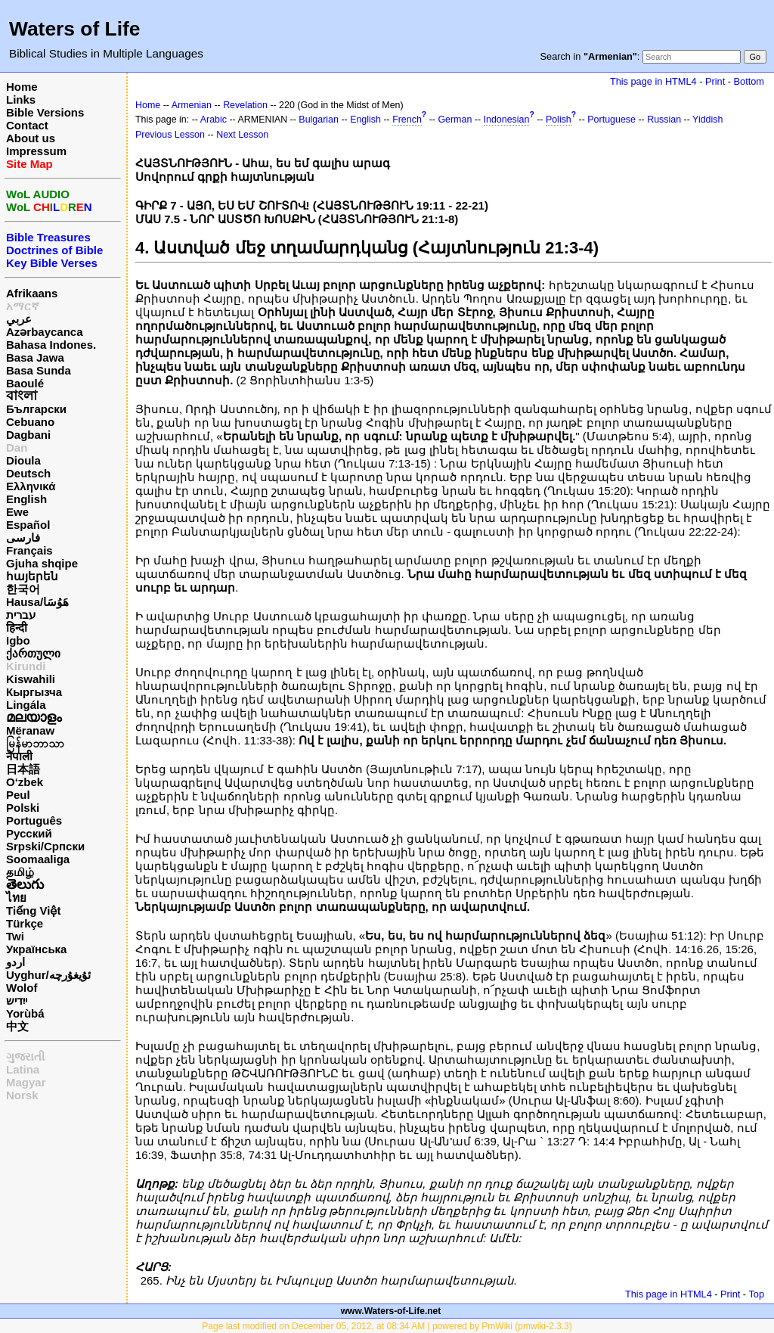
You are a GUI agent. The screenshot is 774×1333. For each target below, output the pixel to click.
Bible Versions (45, 112)
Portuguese (611, 119)
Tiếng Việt (33, 910)
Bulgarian (319, 119)
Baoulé (25, 383)
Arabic (213, 119)
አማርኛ (22, 306)
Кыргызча (34, 691)
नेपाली (19, 756)
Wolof (21, 987)
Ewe (17, 511)
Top (756, 1294)
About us (30, 138)
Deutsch (28, 473)
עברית (21, 614)
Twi (15, 936)
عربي (19, 318)
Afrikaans (31, 293)
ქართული (33, 653)
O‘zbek (24, 781)
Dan (16, 447)
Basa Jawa (35, 357)
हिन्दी (16, 627)
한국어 (23, 589)
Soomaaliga (38, 859)
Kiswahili (30, 679)
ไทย (16, 897)
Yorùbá (25, 1013)
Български (36, 408)
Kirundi (26, 666)
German (455, 119)
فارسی (23, 537)
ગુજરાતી (25, 1056)
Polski (22, 807)
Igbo (18, 640)
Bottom (749, 81)
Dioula (23, 460)
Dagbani (28, 434)
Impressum (36, 150)
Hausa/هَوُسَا (37, 601)
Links (21, 99)
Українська (36, 949)
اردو (15, 961)
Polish (558, 119)
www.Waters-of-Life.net (391, 1311)
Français (29, 550)
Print (715, 81)
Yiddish (707, 119)
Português (34, 820)
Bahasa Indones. (51, 344)
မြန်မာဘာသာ (35, 743)
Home (22, 86)
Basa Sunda (38, 370)
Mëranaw (30, 730)
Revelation (245, 105)
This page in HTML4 (653, 81)
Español (28, 524)
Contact (27, 125)
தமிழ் (20, 871)
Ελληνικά (30, 486)
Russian (664, 119)
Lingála (26, 704)
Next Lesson (242, 134)
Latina (22, 1069)
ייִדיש (16, 1000)
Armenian (192, 105)
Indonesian (507, 119)
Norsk (22, 1095)
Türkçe (24, 923)
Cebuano (30, 421)
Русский (29, 833)
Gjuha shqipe (42, 563)
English (26, 498)
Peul (18, 794)
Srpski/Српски (45, 846)
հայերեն (32, 576)
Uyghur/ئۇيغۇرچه (48, 974)
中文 (17, 1026)
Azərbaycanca (44, 331)
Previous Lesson (170, 134)
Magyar (26, 1082)
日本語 (23, 769)
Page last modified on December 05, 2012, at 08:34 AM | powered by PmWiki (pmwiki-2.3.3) (386, 1326)
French (407, 119)
